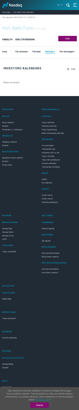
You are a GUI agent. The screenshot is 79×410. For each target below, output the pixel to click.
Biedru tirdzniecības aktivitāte (53, 133)
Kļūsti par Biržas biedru (51, 253)
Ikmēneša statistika (49, 126)
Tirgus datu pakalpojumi (51, 160)
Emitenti (5, 126)
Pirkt (67, 39)
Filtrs (71, 69)
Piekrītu (39, 405)
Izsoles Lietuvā (47, 199)
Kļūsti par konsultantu (50, 269)
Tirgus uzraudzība (9, 252)
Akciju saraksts (8, 123)
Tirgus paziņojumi (9, 318)
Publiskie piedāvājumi (50, 202)
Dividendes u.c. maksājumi (12, 130)
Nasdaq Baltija (7, 364)
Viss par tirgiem (48, 146)
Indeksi (44, 179)
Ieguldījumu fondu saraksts (12, 158)
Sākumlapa (6, 12)
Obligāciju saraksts (9, 142)
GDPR (4, 239)
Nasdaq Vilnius (8, 236)
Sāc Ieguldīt (46, 241)
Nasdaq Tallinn (8, 232)
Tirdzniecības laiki (48, 149)
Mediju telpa (6, 299)
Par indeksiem (47, 183)
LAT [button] (59, 5)
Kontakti (5, 368)
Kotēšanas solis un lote (50, 153)
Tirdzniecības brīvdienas (51, 167)
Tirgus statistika (48, 123)
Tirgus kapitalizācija (49, 130)
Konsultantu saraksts (50, 273)
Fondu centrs (7, 165)
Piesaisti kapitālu (48, 229)
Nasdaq (12, 5)
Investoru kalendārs (49, 163)
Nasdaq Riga (7, 229)
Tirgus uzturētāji (48, 156)
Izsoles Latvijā (47, 195)
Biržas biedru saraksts (50, 257)
